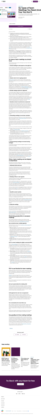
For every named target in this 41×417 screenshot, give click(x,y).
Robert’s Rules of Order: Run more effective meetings (6, 359)
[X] (21, 393)
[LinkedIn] (16, 393)
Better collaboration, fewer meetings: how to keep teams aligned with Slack (35, 361)
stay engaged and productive (24, 221)
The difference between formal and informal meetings (14, 360)
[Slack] (3, 1)
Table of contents (12, 23)
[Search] (31, 1)
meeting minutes (29, 47)
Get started (35, 1)
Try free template (20, 26)
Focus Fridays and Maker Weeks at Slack (25, 359)
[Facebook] (19, 393)
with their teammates (24, 130)
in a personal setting (16, 129)
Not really (24, 334)
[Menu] (38, 1)
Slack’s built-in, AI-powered (26, 323)
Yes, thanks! (17, 334)
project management (24, 86)
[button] (20, 391)
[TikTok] (24, 393)
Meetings (11, 328)
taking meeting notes (20, 155)
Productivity (20, 6)
